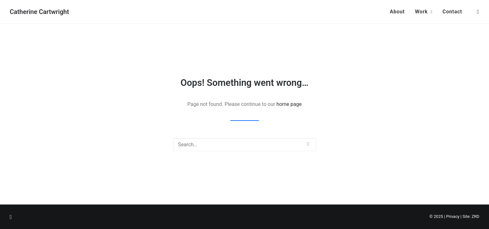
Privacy (452, 216)
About (397, 12)
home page (289, 104)
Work (423, 12)
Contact (452, 12)
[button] (476, 12)
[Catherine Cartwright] (39, 12)
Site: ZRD (471, 216)
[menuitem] (397, 12)
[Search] (244, 144)
